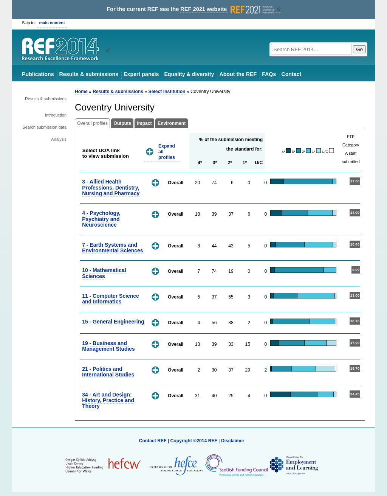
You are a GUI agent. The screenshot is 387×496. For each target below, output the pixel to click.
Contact (291, 74)
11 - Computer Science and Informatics (110, 299)
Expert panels (141, 74)
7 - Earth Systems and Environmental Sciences (112, 247)
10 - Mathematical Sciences (104, 273)
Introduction (56, 115)
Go (359, 49)
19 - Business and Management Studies (108, 346)
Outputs (122, 123)
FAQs (269, 74)
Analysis (59, 139)
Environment (172, 123)
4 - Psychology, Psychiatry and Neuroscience (101, 219)
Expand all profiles (166, 151)
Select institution (167, 91)
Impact (144, 123)
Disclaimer (233, 440)
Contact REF (153, 440)
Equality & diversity (189, 74)
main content (52, 22)
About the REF (238, 74)
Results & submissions (88, 74)
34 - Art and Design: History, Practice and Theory (108, 400)
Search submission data (44, 127)
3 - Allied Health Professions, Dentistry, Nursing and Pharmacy (110, 187)
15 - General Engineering (113, 322)
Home (81, 91)
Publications (38, 74)
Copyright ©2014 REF (194, 440)
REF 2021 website (228, 9)
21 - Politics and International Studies (108, 372)
